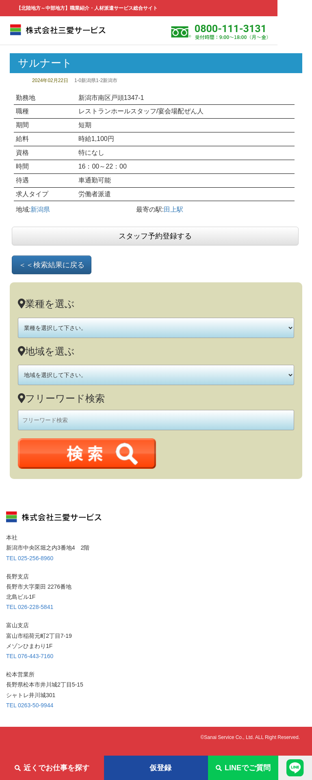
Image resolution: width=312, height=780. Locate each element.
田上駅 (173, 209)
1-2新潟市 (106, 80)
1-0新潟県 (85, 80)
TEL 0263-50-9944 (29, 705)
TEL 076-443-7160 (29, 656)
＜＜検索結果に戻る (51, 265)
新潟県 (40, 209)
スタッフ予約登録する (155, 236)
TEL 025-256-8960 (29, 558)
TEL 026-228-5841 (29, 607)
